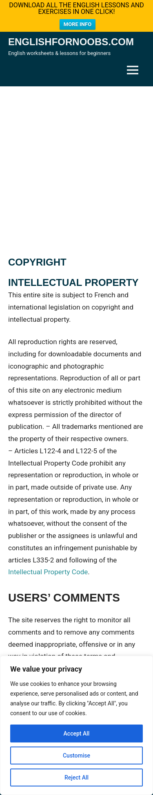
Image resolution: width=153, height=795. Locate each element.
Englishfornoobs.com (71, 37)
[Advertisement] (76, 162)
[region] (76, 725)
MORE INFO (77, 24)
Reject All (76, 777)
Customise (76, 755)
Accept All (77, 733)
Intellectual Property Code (48, 567)
